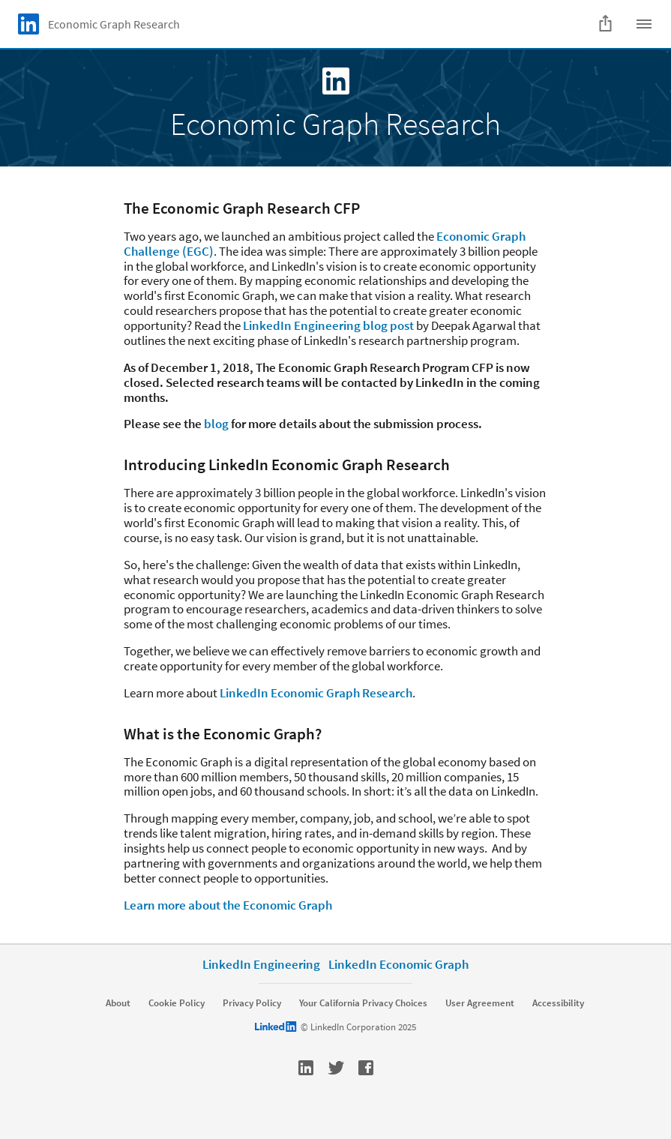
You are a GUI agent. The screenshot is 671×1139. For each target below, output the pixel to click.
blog (216, 423)
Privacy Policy (252, 1003)
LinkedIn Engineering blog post (328, 325)
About (118, 1003)
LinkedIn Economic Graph (398, 964)
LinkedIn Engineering (261, 964)
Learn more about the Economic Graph (228, 905)
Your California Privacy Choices (363, 1003)
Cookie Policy (176, 1003)
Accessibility (558, 1003)
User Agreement (479, 1003)
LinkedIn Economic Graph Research (316, 693)
